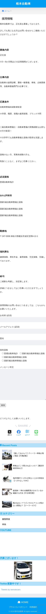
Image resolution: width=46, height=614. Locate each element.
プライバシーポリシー (18, 607)
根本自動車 (23, 3)
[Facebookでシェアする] (18, 433)
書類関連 (6, 519)
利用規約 (33, 607)
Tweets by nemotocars (10, 590)
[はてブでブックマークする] (27, 433)
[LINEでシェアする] (36, 433)
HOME (23, 602)
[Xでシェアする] (10, 433)
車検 (4, 524)
